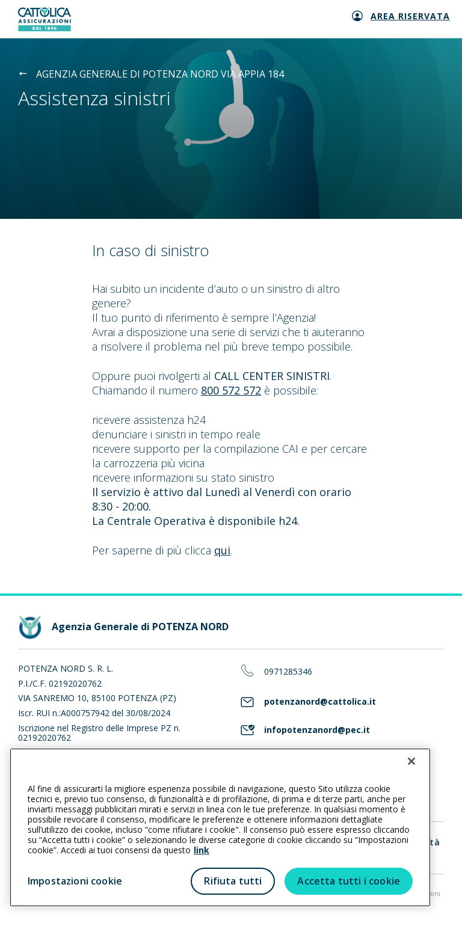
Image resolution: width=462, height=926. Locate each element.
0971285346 (288, 672)
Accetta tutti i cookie (348, 881)
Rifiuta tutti (233, 881)
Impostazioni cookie (75, 881)
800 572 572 (231, 390)
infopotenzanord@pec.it (317, 730)
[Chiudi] (411, 761)
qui (222, 550)
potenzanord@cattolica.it (320, 702)
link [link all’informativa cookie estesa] (201, 850)
